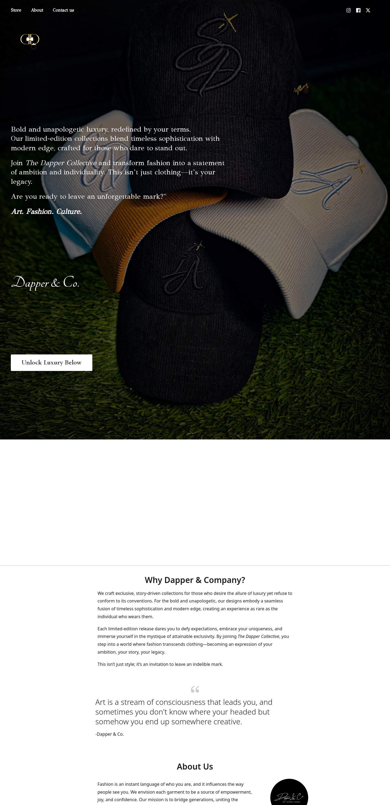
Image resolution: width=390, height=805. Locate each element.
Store (16, 10)
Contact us (63, 10)
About (37, 10)
